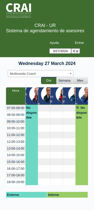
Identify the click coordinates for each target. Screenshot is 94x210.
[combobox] (40, 73)
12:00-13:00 (15, 142)
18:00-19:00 (15, 182)
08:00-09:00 (15, 115)
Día (48, 80)
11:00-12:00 (15, 135)
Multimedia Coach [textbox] (23, 74)
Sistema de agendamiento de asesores (45, 30)
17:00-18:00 (15, 175)
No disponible (31, 112)
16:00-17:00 (15, 168)
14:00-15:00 (15, 155)
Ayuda (54, 43)
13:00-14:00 (15, 148)
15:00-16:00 (15, 162)
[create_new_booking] (44, 108)
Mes (80, 80)
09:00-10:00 (15, 121)
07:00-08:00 (15, 108)
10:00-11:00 (15, 128)
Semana (64, 80)
